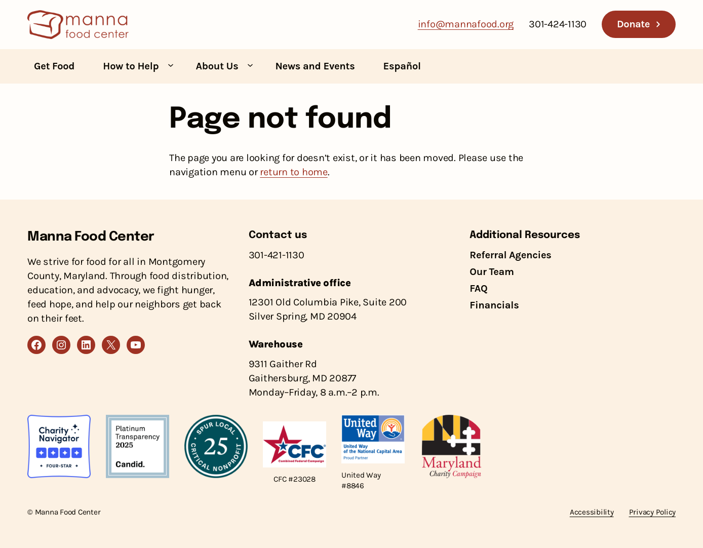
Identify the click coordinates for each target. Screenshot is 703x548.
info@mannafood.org (466, 24)
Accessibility (592, 512)
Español (402, 66)
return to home (294, 172)
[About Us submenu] (250, 65)
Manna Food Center (90, 237)
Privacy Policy (652, 512)
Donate (633, 24)
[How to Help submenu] (171, 65)
